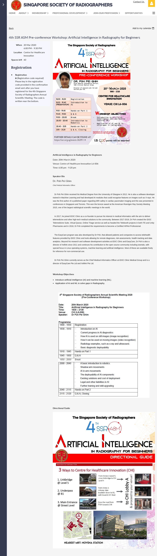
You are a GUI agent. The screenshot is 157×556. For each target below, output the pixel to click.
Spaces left (16, 59)
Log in (151, 3)
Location (18, 52)
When (19, 45)
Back (11, 28)
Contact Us (139, 1)
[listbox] (144, 28)
